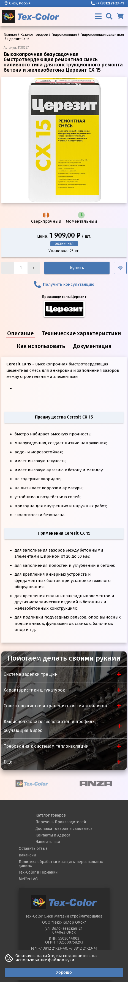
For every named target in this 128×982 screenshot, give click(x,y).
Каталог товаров (51, 815)
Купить (77, 267)
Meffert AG (28, 879)
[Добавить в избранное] (120, 268)
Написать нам (48, 842)
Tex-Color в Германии (38, 872)
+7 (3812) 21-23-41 (107, 3)
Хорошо (64, 972)
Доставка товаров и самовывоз (64, 828)
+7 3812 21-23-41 (83, 948)
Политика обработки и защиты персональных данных (61, 863)
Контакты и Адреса (53, 835)
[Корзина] (120, 16)
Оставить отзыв (33, 848)
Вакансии (27, 855)
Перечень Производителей (61, 822)
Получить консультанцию (64, 284)
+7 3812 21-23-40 (52, 948)
